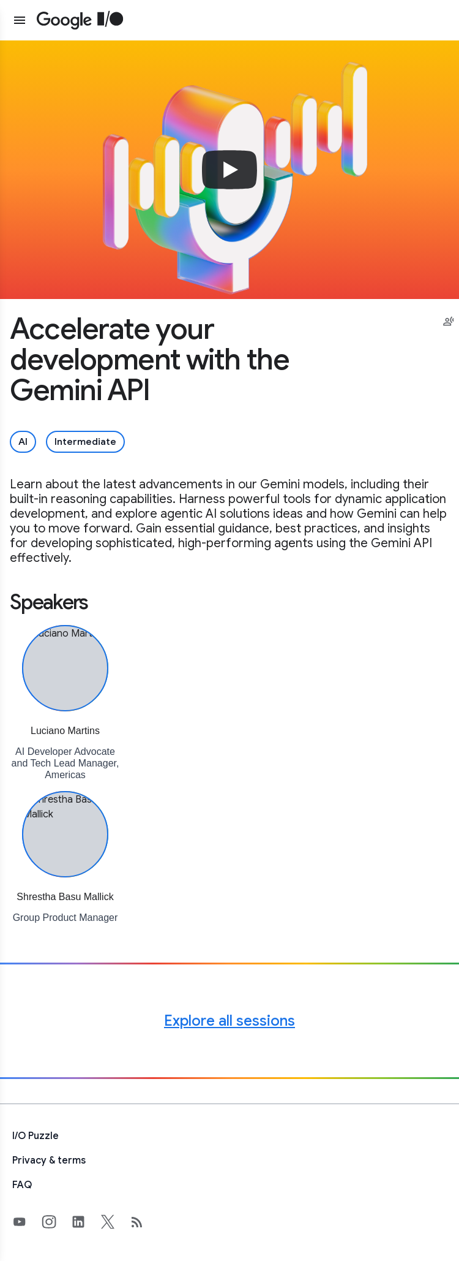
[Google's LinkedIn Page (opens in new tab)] (85, 1221)
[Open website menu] (19, 20)
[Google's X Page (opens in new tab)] (115, 1221)
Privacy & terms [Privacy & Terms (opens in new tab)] (49, 1160)
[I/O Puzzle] (229, 1136)
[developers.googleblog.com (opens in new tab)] (144, 1221)
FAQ (22, 1185)
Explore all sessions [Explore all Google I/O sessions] (229, 1021)
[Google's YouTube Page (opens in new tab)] (27, 1221)
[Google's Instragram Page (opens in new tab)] (56, 1221)
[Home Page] (80, 20)
